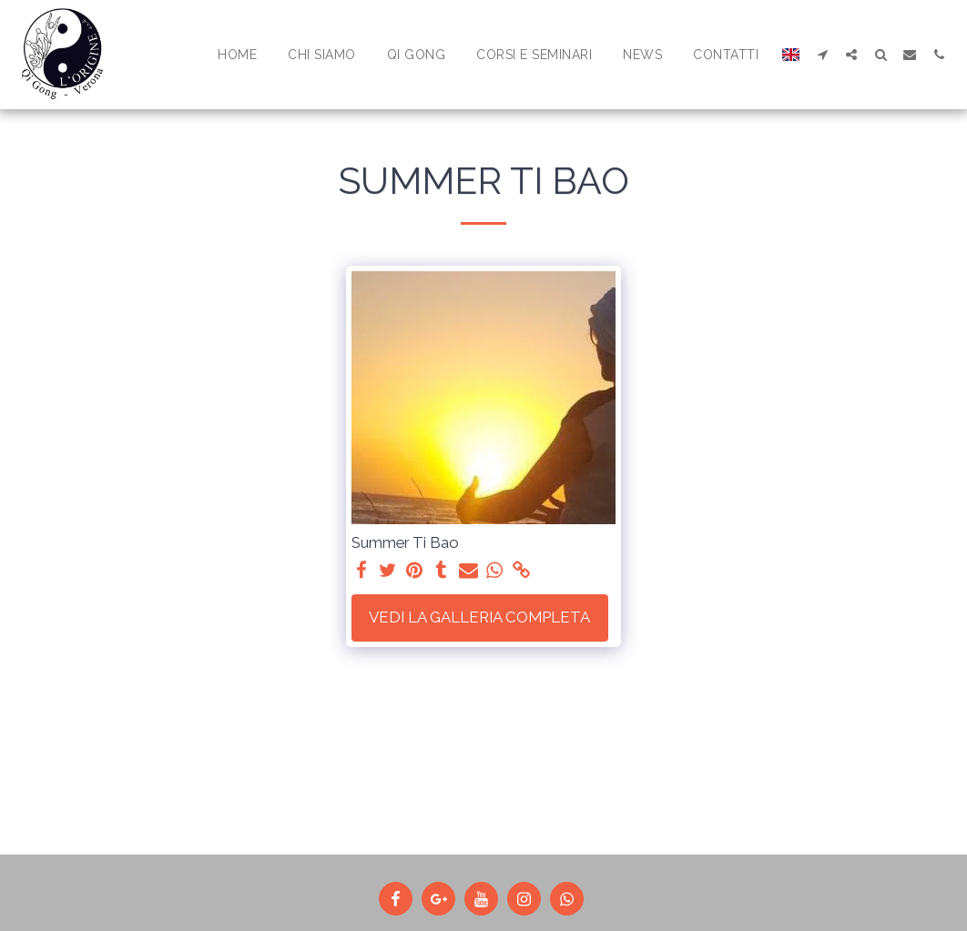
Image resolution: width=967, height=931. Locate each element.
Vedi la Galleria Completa (479, 617)
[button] (822, 54)
